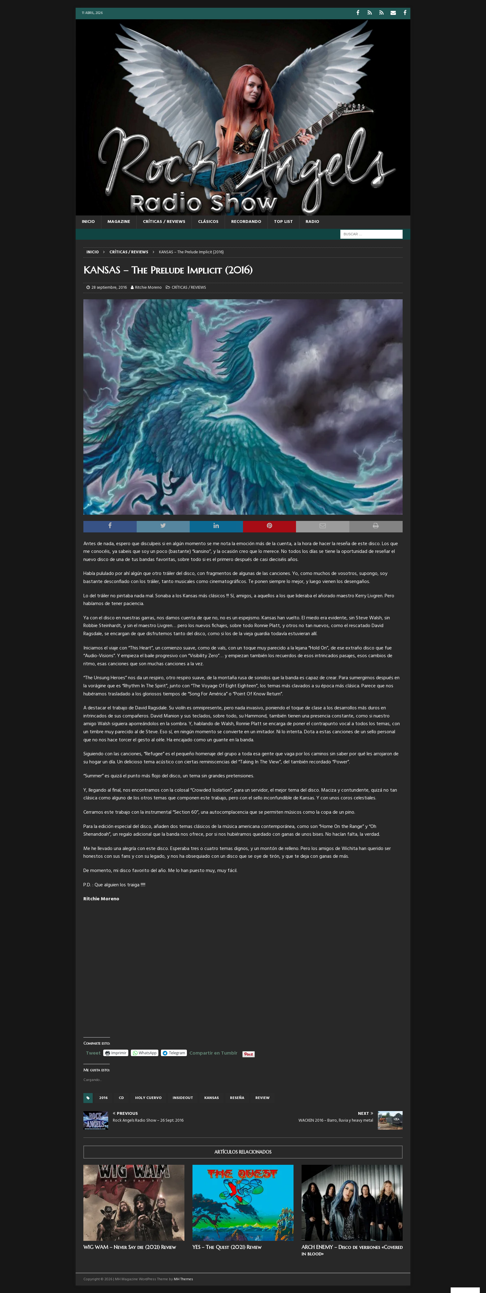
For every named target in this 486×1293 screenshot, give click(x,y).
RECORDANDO (246, 221)
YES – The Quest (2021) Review (226, 1247)
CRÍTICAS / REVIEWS (164, 221)
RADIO (312, 221)
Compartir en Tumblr (213, 1052)
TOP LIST (283, 221)
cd (121, 1098)
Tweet (93, 1052)
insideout (183, 1098)
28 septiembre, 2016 (109, 287)
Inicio (88, 221)
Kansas (211, 1098)
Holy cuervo (148, 1098)
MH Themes (183, 1279)
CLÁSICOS (208, 221)
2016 (103, 1098)
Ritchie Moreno (148, 287)
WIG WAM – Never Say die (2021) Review (129, 1247)
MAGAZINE (119, 221)
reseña (237, 1098)
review (262, 1098)
